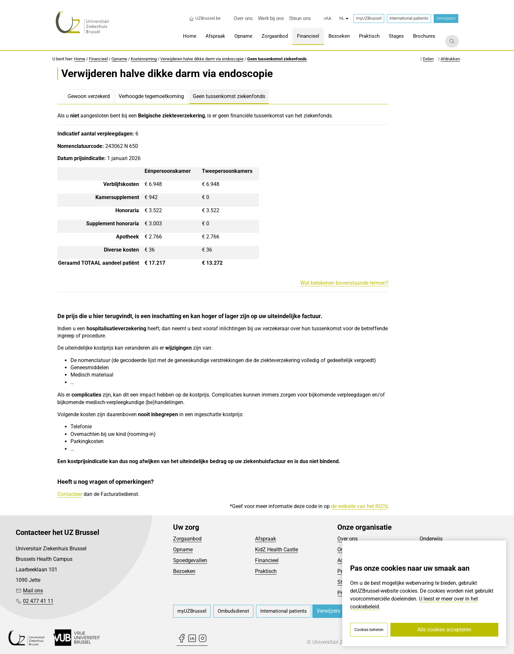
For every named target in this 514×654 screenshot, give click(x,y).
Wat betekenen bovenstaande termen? (344, 283)
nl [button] (343, 18)
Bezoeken (184, 571)
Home (79, 58)
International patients (408, 18)
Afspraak (265, 539)
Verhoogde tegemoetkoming (151, 96)
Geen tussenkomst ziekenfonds (277, 58)
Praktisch (266, 571)
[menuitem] (243, 18)
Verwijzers (446, 18)
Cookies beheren (369, 629)
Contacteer (69, 494)
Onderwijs (431, 539)
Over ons (347, 539)
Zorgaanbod (187, 539)
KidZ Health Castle (276, 549)
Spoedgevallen (190, 560)
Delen (428, 58)
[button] (327, 18)
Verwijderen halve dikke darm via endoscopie (202, 58)
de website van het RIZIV (359, 506)
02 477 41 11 (38, 601)
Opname (119, 58)
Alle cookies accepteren (444, 629)
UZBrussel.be (205, 18)
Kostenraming (144, 58)
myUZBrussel (369, 18)
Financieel (98, 58)
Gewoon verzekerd (89, 96)
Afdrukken (450, 58)
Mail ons (33, 590)
